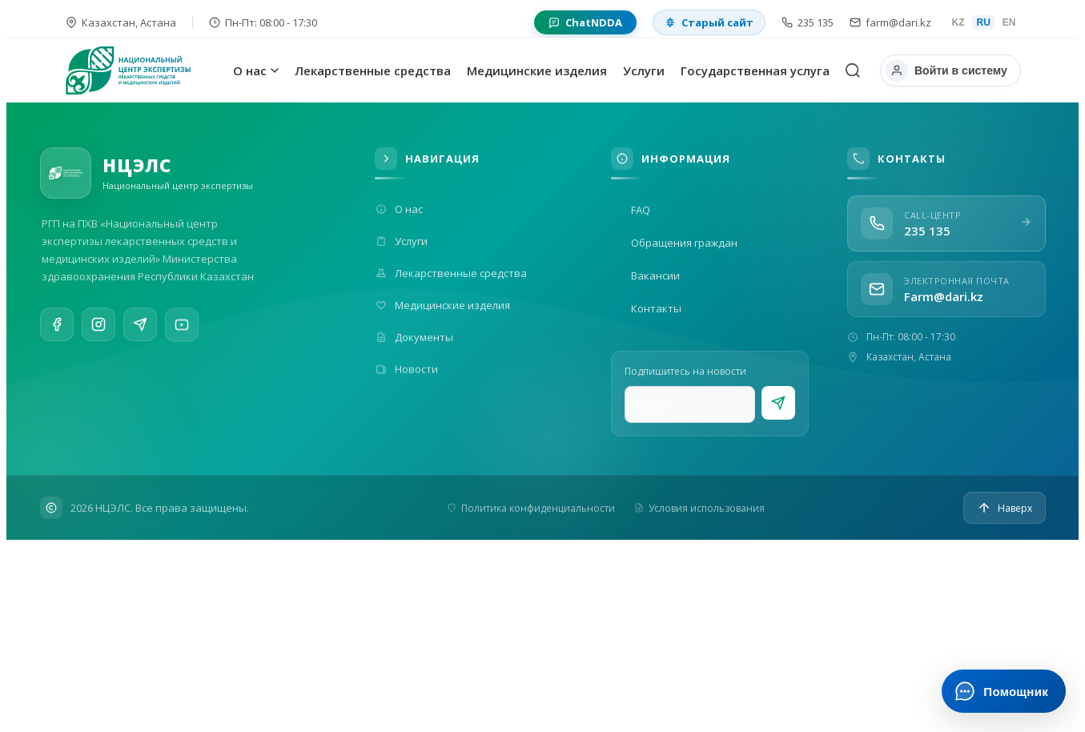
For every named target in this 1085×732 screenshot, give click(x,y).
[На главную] (146, 70)
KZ (957, 22)
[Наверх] (1004, 508)
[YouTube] (182, 335)
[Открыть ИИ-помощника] (1004, 691)
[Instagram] (98, 327)
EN (1009, 22)
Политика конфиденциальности (531, 508)
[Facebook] (57, 325)
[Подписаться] (778, 403)
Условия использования (699, 508)
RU (983, 22)
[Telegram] (140, 330)
